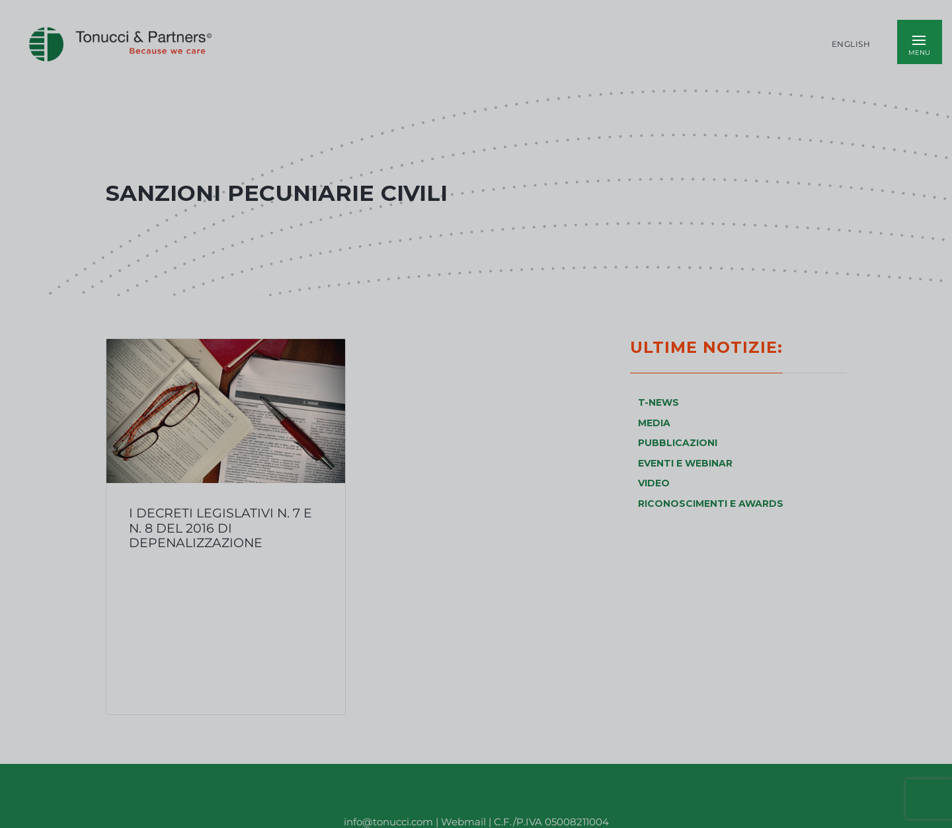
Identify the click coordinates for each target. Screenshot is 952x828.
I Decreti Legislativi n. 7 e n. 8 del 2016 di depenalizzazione (220, 527)
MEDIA (654, 423)
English (851, 44)
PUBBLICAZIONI (677, 443)
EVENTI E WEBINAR (685, 463)
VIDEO (654, 483)
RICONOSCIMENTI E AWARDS (710, 503)
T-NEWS (658, 402)
